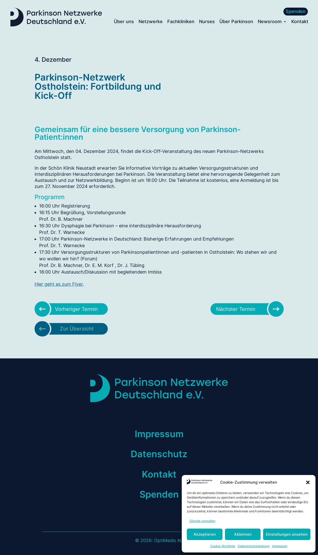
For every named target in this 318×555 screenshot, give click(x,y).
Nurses (207, 22)
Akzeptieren (204, 534)
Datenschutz (159, 453)
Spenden (296, 11)
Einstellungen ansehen (287, 534)
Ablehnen (243, 534)
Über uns (124, 22)
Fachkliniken (180, 22)
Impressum (279, 546)
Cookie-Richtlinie (222, 546)
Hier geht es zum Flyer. (59, 284)
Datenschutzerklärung (253, 546)
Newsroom (270, 22)
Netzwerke (151, 22)
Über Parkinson (236, 22)
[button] (307, 482)
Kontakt (299, 22)
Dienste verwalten (202, 521)
